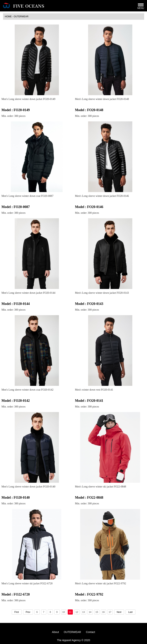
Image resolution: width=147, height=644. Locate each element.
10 (63, 612)
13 (83, 612)
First (16, 612)
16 (103, 612)
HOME (8, 16)
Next (119, 612)
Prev (28, 612)
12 (76, 612)
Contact (90, 632)
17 (110, 612)
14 (90, 612)
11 (70, 612)
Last (130, 612)
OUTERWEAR (21, 16)
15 (96, 612)
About (55, 632)
